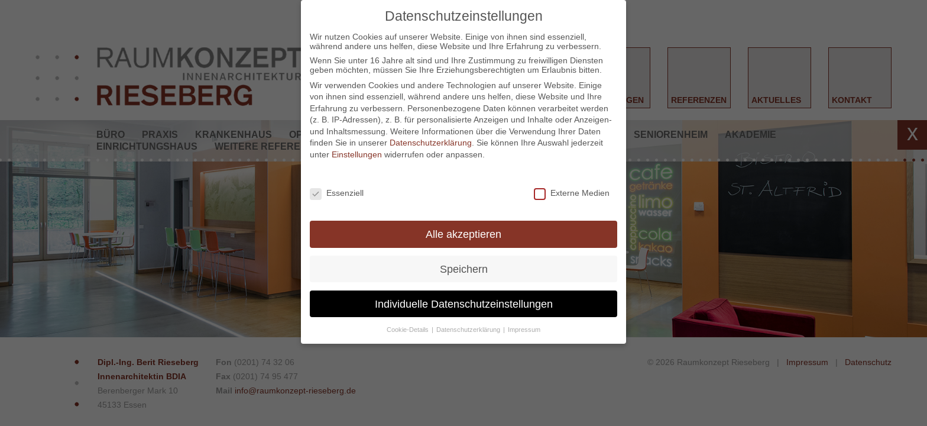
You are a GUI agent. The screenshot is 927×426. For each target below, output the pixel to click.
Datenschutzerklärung (431, 142)
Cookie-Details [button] (408, 329)
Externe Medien (572, 193)
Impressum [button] (524, 329)
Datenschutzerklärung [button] (469, 329)
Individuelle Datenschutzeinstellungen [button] (464, 304)
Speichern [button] (464, 269)
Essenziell (337, 193)
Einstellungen (357, 154)
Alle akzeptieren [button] (463, 234)
